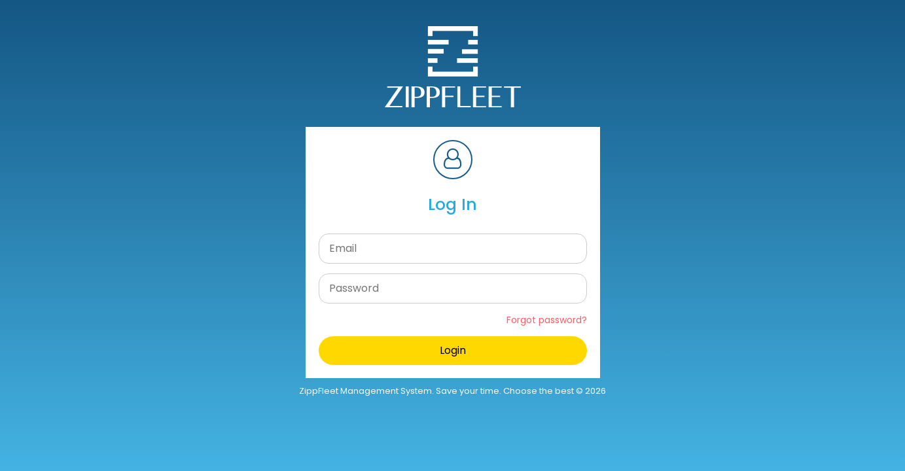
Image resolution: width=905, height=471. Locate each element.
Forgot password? (546, 319)
